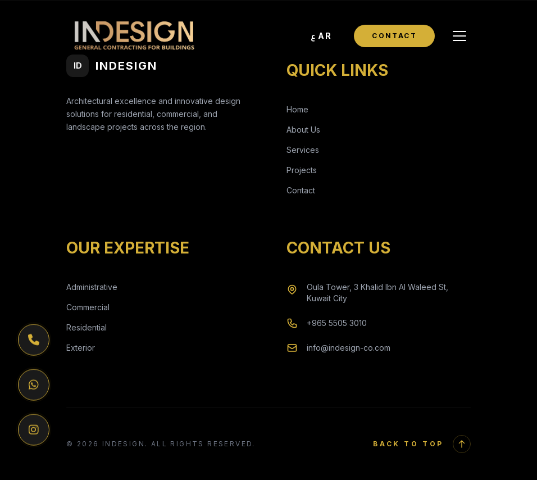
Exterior (80, 347)
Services (302, 150)
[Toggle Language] (321, 36)
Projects (301, 170)
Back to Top (422, 444)
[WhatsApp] (33, 385)
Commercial (88, 307)
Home (297, 109)
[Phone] (33, 340)
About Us (303, 129)
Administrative (91, 287)
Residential (86, 327)
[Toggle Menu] (459, 36)
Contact (394, 35)
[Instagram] (33, 430)
